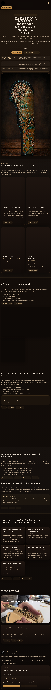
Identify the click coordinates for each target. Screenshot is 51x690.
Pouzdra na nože (18, 477)
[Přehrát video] (25, 609)
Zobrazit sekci (7, 222)
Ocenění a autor (11, 407)
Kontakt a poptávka (20, 407)
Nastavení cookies (14, 663)
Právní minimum (4, 663)
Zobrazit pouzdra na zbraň (31, 52)
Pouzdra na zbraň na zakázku (7, 477)
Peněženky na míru (26, 477)
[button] (25, 114)
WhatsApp (24, 660)
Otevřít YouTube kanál (22, 636)
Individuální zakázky (18, 303)
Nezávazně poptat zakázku (27, 578)
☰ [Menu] (49, 3)
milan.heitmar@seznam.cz (15, 660)
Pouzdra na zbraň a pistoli (6, 578)
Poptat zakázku (6, 7)
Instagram (34, 660)
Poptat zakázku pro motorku (7, 303)
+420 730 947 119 (5, 660)
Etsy (43, 660)
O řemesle (4, 407)
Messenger (29, 660)
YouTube (18, 507)
